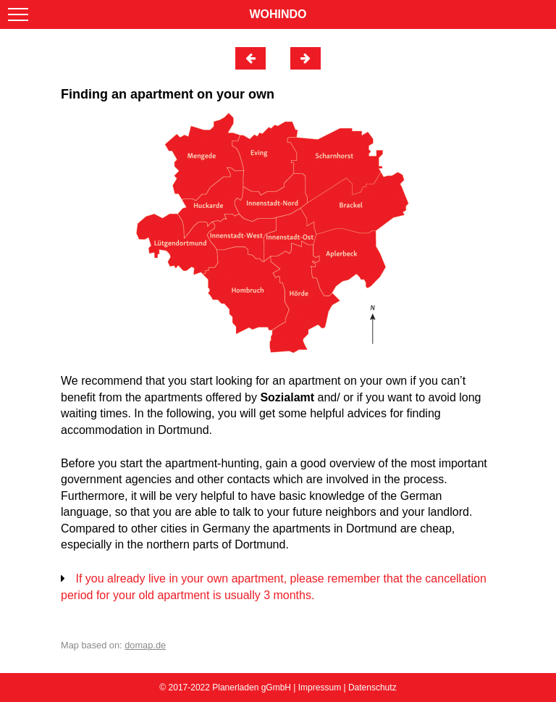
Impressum (319, 687)
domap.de (145, 645)
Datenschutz (372, 687)
